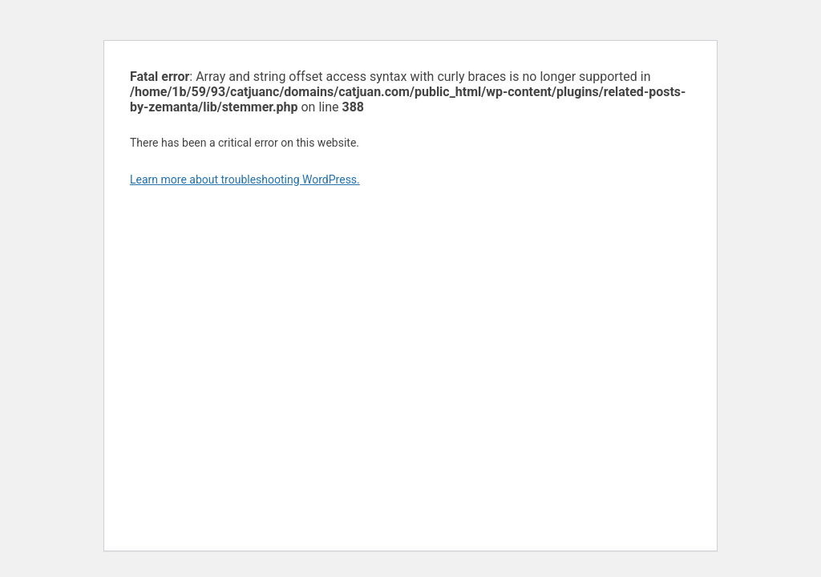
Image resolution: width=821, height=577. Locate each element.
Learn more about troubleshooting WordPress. (245, 179)
